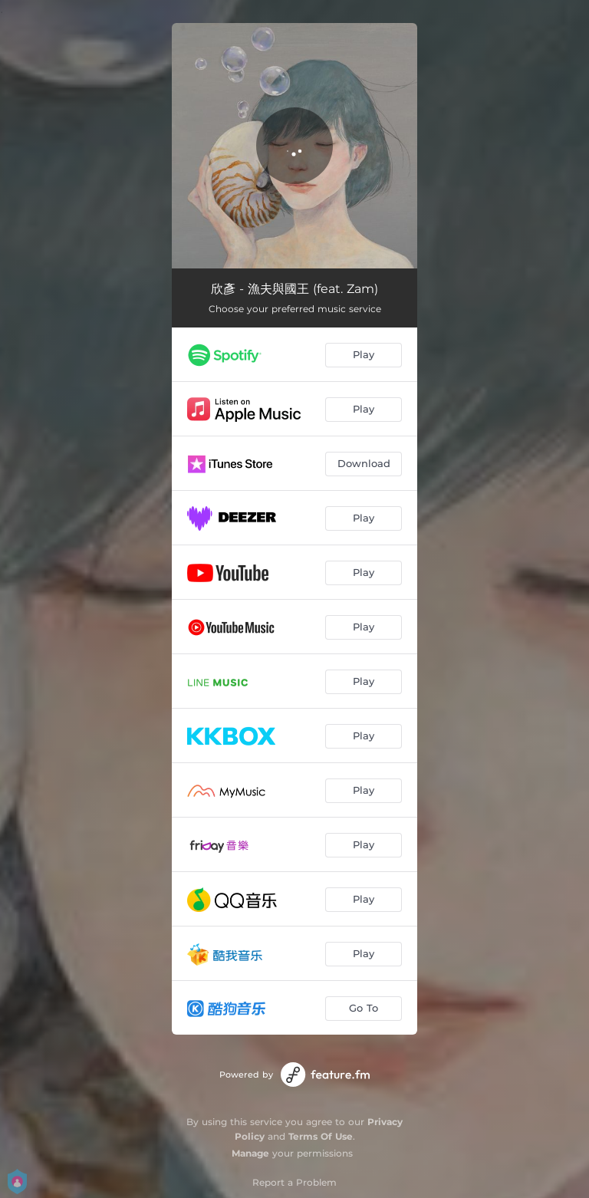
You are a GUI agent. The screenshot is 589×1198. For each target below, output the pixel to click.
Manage (250, 1153)
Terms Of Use (320, 1136)
